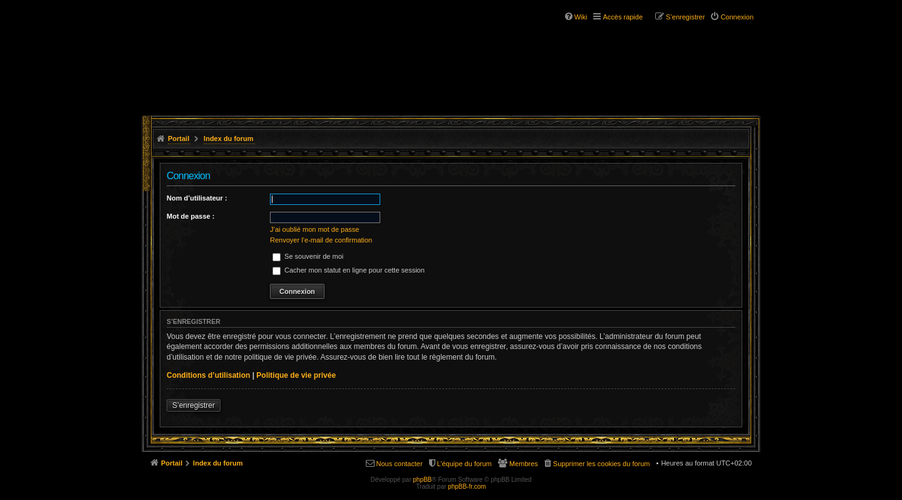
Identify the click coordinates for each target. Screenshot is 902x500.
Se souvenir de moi (307, 256)
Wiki (581, 17)
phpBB (422, 479)
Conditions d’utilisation (208, 375)
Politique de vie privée (296, 375)
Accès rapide (623, 17)
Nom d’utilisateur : (197, 198)
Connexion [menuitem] (737, 17)
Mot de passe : (190, 216)
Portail (178, 138)
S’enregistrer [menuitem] (685, 17)
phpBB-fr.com (467, 486)
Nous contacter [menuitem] (399, 463)
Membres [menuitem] (523, 463)
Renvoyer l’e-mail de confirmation (321, 240)
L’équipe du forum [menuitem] (464, 463)
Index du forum (228, 138)
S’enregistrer (193, 405)
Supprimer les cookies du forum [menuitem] (601, 463)
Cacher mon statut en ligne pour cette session (348, 270)
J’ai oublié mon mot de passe (314, 229)
